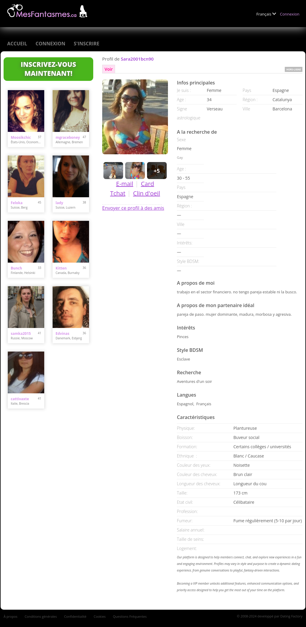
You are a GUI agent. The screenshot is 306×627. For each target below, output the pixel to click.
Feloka (16, 202)
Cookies (99, 616)
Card (147, 184)
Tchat (117, 193)
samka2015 (21, 333)
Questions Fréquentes (130, 616)
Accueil (17, 43)
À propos (10, 616)
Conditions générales (41, 616)
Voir (109, 69)
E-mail (124, 184)
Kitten (61, 268)
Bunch (16, 268)
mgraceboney (68, 137)
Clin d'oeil (146, 193)
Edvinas (62, 333)
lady (59, 202)
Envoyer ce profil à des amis (133, 208)
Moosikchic (21, 137)
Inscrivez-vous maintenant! (48, 69)
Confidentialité (75, 616)
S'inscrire (87, 43)
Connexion (289, 14)
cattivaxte (20, 398)
